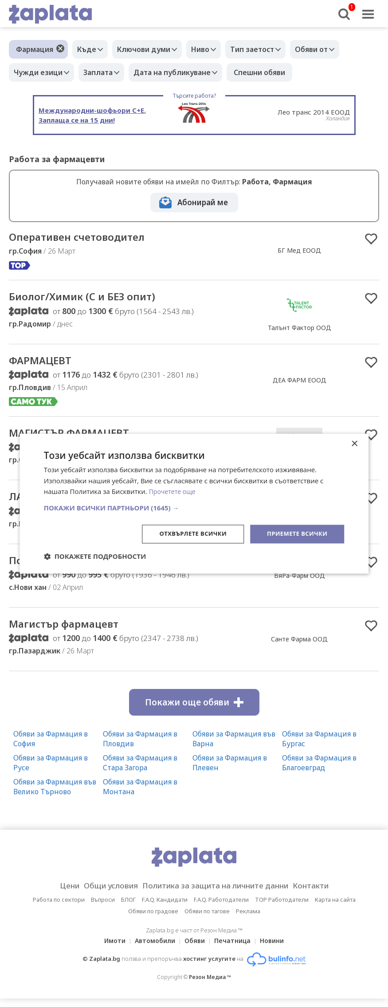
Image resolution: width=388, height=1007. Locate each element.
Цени (55, 894)
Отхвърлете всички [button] (186, 533)
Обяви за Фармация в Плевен (229, 771)
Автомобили (152, 949)
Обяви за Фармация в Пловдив (140, 747)
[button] (194, 507)
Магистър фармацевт (72, 632)
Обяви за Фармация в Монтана (140, 795)
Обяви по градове (153, 919)
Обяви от (331, 49)
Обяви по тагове (207, 919)
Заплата (104, 72)
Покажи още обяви (194, 710)
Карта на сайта (335, 908)
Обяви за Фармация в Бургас (319, 747)
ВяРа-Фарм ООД (299, 582)
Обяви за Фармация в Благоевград (319, 771)
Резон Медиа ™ (210, 985)
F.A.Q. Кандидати (165, 908)
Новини (277, 949)
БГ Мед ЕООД (299, 251)
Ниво (211, 49)
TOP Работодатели (282, 908)
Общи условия (101, 894)
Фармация (34, 49)
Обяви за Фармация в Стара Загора (140, 771)
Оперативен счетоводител (87, 238)
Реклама (248, 919)
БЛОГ (128, 908)
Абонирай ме (202, 202)
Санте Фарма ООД (299, 647)
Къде (88, 49)
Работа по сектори (59, 908)
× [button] (354, 443)
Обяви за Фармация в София (50, 747)
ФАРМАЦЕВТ (45, 363)
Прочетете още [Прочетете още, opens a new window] (174, 490)
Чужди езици (40, 72)
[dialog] (194, 503)
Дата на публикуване (183, 72)
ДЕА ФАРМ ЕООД (299, 383)
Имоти (109, 949)
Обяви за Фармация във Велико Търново (54, 795)
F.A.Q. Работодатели (221, 908)
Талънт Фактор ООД (299, 329)
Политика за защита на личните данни (218, 894)
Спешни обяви (272, 72)
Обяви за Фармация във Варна (233, 747)
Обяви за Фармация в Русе (50, 771)
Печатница (235, 949)
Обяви (194, 949)
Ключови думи (150, 49)
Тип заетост (268, 49)
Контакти (324, 894)
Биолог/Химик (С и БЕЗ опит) (92, 298)
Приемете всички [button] (295, 533)
